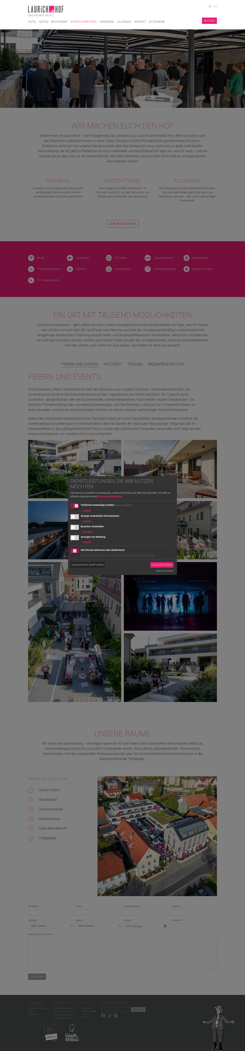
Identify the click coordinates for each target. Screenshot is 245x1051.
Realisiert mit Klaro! (164, 571)
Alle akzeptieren (161, 564)
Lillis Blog (124, 21)
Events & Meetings (84, 21)
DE (210, 6)
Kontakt (140, 21)
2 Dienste (87, 532)
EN (215, 6)
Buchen (209, 20)
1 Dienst (86, 510)
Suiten (43, 21)
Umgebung (106, 21)
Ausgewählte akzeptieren (87, 564)
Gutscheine (157, 21)
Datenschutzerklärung (110, 496)
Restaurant (59, 21)
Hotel (32, 21)
